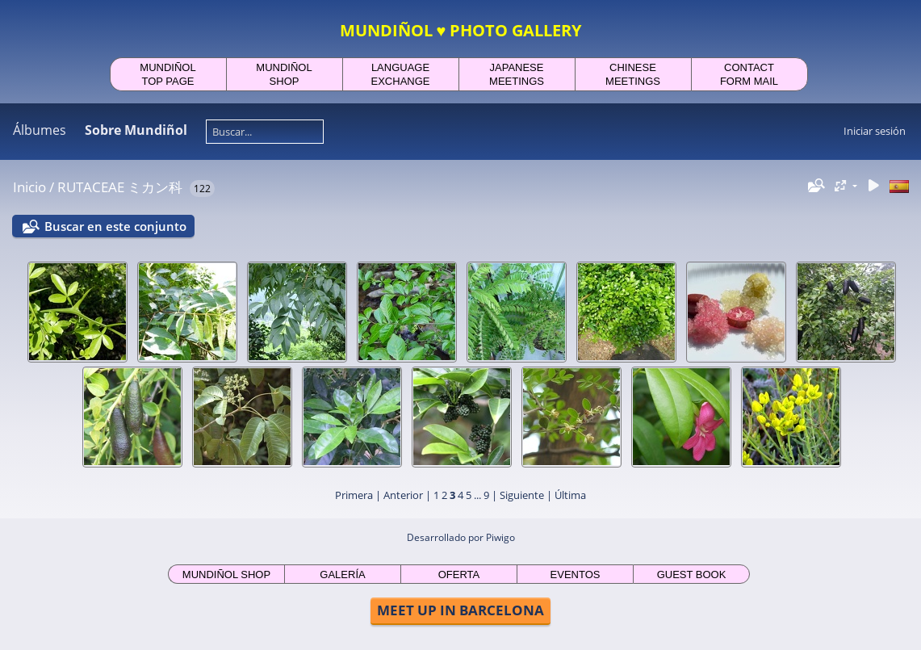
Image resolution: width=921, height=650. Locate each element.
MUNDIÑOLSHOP (284, 74)
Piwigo (500, 537)
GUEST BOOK (691, 574)
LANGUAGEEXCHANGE (400, 74)
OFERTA (459, 574)
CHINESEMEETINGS (632, 74)
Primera (354, 495)
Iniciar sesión (875, 131)
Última (570, 495)
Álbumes (39, 130)
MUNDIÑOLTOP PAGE (167, 74)
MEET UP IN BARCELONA (460, 610)
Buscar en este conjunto (115, 226)
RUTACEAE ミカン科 (119, 187)
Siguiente (522, 495)
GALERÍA (342, 574)
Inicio (29, 187)
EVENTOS (576, 574)
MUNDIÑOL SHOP (226, 574)
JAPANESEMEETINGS (516, 74)
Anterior (403, 495)
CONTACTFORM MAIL (749, 74)
